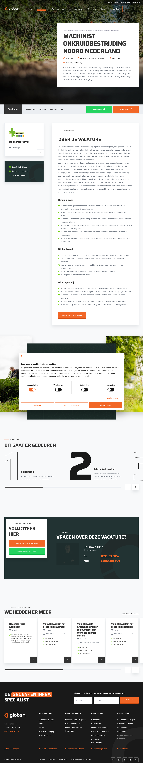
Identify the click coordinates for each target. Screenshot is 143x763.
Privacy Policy (62, 759)
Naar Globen (122, 748)
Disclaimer (51, 759)
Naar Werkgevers (99, 748)
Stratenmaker (45, 735)
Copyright (42, 759)
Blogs (102, 8)
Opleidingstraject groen (75, 719)
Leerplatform (136, 3)
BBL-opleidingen (72, 723)
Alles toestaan (106, 405)
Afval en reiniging (46, 731)
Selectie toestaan (71, 405)
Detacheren (96, 723)
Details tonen (112, 398)
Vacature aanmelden (100, 731)
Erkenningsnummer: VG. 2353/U (80, 759)
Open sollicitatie (112, 3)
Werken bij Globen (125, 723)
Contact (116, 8)
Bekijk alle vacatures (131, 614)
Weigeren (37, 405)
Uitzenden (95, 719)
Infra (41, 723)
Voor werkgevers (76, 8)
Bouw (41, 727)
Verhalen (42, 109)
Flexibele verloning (99, 727)
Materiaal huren (98, 735)
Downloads (122, 727)
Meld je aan (129, 700)
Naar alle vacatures (48, 748)
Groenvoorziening (81, 30)
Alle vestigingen (11, 748)
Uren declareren (125, 3)
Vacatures (41, 8)
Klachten (121, 738)
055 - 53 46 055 (11, 731)
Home (29, 8)
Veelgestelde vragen (126, 719)
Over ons (92, 8)
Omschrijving (31, 109)
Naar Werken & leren (74, 748)
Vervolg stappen (56, 109)
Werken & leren (57, 8)
